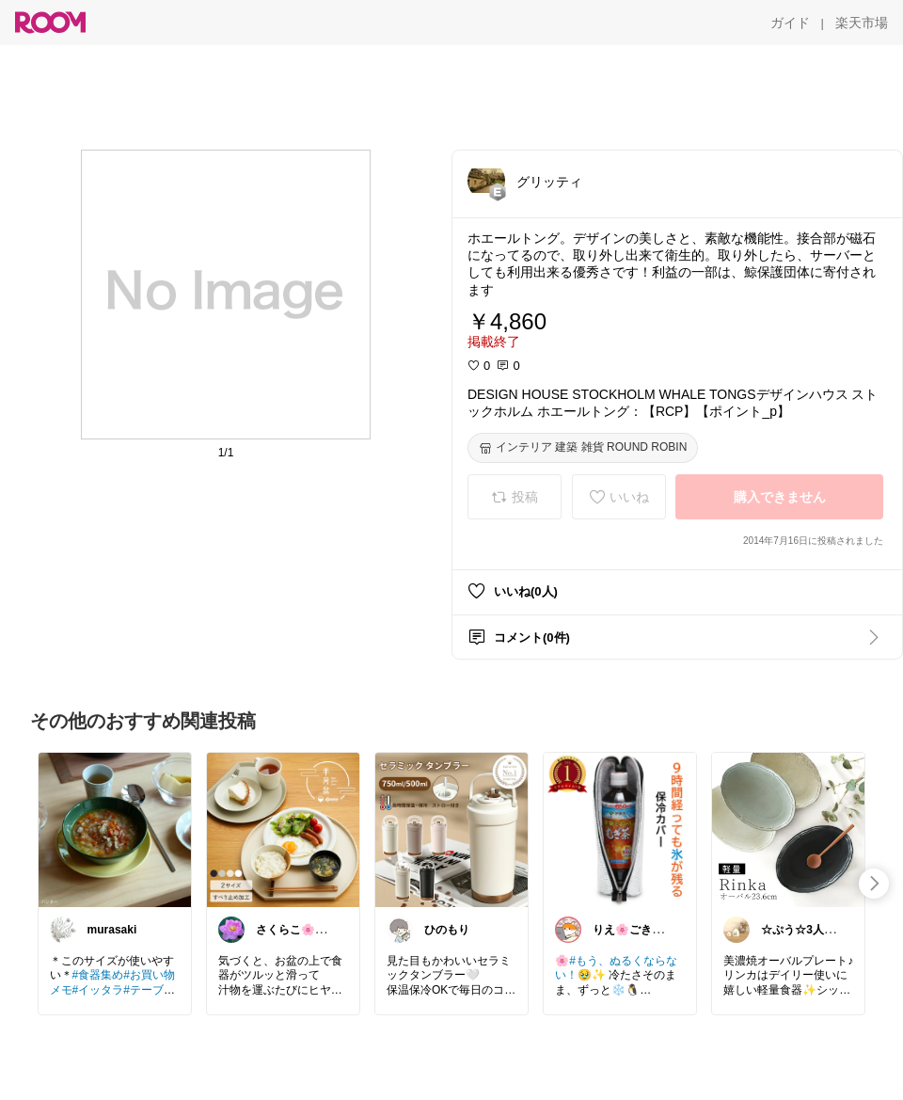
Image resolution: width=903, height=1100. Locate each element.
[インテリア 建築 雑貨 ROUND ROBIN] (582, 448)
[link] (115, 829)
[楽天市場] (861, 22)
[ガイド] (790, 22)
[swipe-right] (874, 884)
